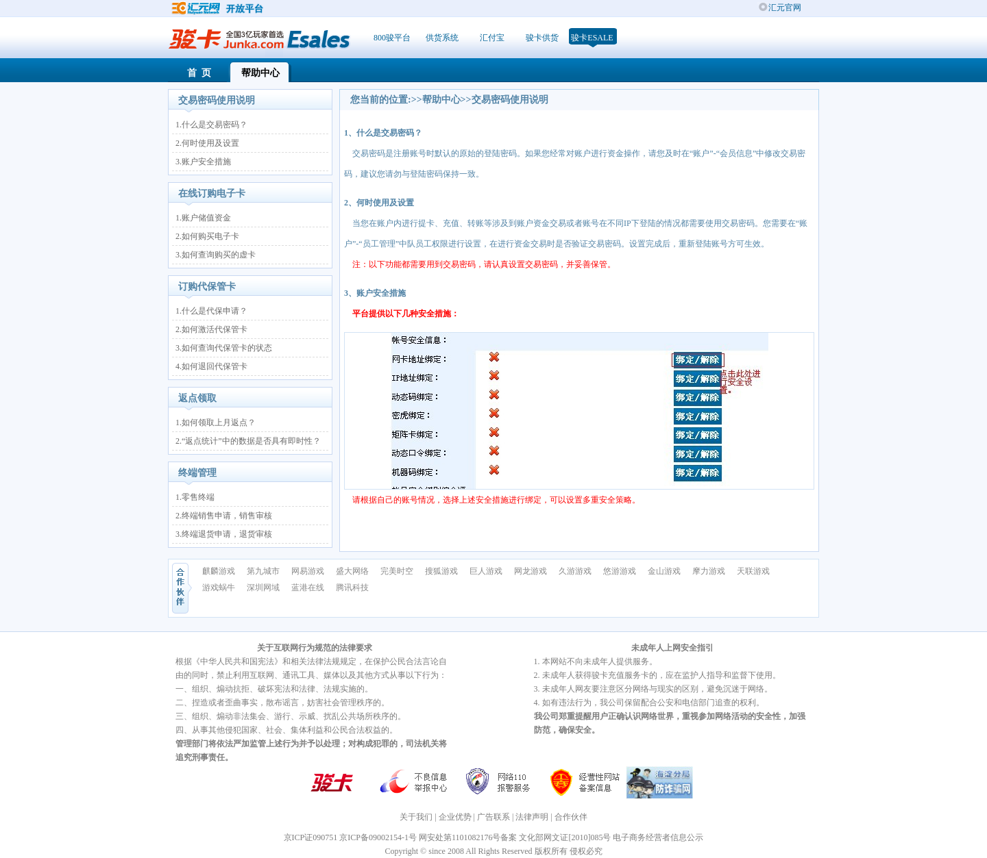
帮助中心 (260, 73)
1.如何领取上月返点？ (215, 422)
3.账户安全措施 (203, 161)
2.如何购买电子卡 (207, 236)
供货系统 (442, 37)
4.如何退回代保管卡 (211, 366)
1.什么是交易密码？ (211, 124)
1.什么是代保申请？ (211, 311)
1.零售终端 (195, 497)
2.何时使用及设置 (207, 143)
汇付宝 (492, 37)
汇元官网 (784, 7)
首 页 (199, 73)
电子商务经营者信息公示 (658, 837)
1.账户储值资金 (203, 218)
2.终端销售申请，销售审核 (223, 515)
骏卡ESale (592, 37)
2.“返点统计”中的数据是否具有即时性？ (248, 441)
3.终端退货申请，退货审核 (223, 534)
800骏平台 (392, 37)
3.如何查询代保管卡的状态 (223, 348)
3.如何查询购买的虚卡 (215, 255)
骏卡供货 (542, 37)
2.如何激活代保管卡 (211, 329)
